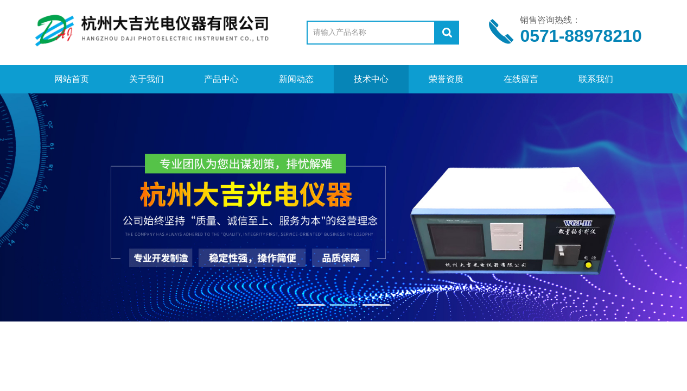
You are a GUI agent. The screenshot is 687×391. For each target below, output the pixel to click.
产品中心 (221, 79)
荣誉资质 (446, 79)
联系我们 (595, 79)
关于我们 (146, 79)
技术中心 (371, 79)
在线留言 (521, 79)
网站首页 (71, 79)
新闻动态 (296, 79)
